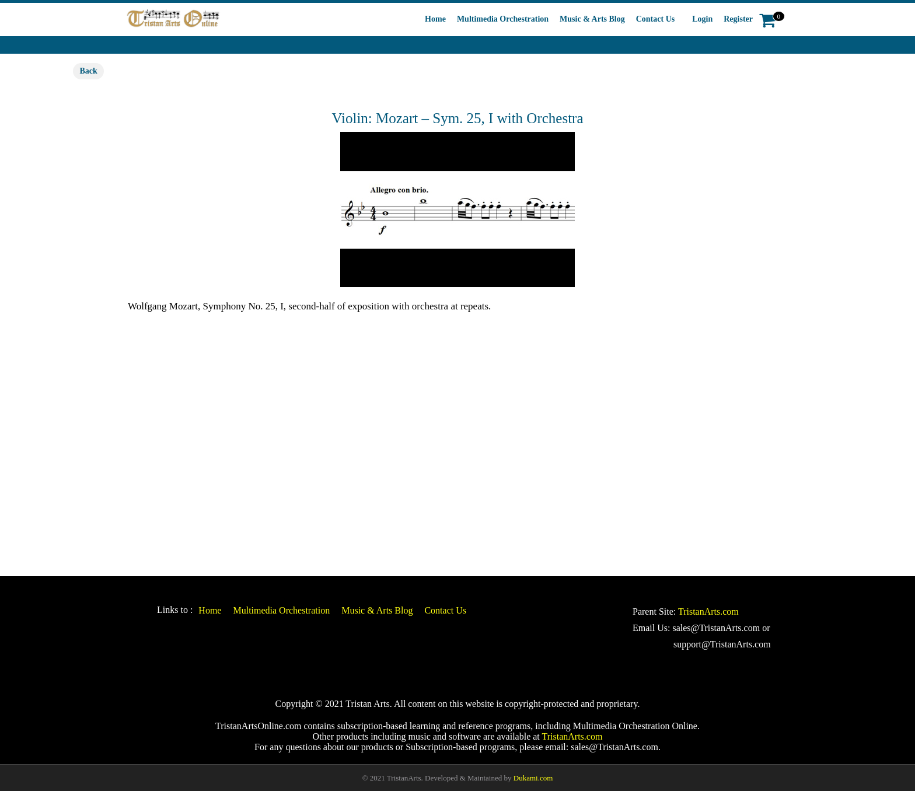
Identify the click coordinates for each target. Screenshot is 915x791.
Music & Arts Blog (592, 19)
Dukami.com (533, 777)
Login (702, 19)
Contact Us (655, 19)
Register (738, 19)
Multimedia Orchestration (503, 19)
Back (88, 71)
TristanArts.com (708, 611)
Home (435, 19)
